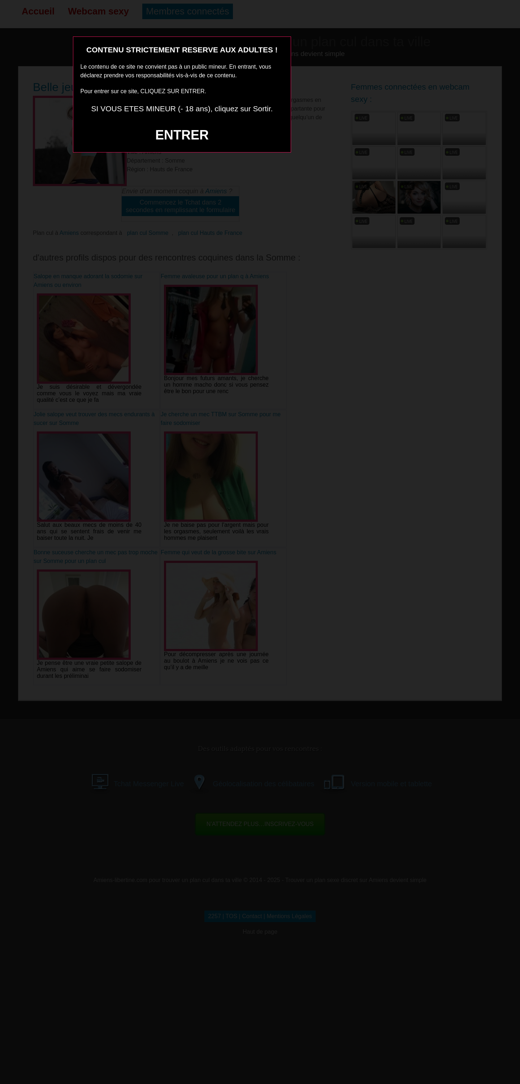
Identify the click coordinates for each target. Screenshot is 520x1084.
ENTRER (182, 135)
